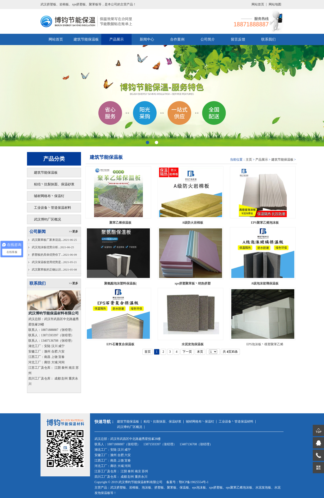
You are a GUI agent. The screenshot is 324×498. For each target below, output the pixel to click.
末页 (200, 351)
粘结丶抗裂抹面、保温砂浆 (54, 184)
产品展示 (116, 39)
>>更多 (73, 231)
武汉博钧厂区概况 (47, 219)
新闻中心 (147, 39)
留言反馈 (238, 39)
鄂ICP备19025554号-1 (193, 482)
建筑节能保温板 (86, 39)
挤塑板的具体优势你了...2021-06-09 (54, 254)
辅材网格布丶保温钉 (49, 196)
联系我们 (268, 39)
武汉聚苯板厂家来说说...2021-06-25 (54, 239)
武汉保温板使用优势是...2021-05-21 (54, 262)
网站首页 (258, 4)
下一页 (187, 351)
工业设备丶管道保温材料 (52, 207)
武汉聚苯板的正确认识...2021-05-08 (54, 269)
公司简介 (207, 39)
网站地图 (275, 4)
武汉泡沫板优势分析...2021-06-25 (53, 247)
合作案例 (177, 39)
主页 (249, 159)
